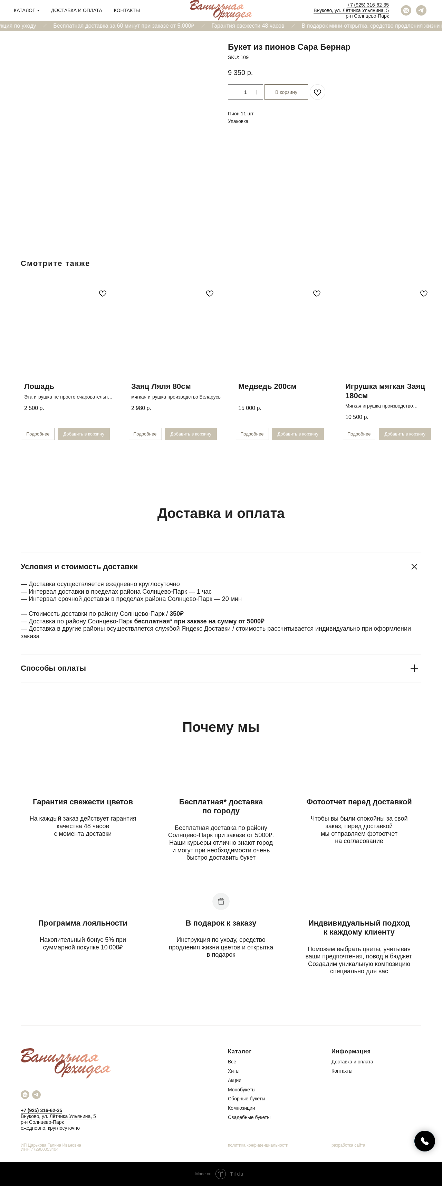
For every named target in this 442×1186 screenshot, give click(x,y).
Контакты (127, 10)
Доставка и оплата (76, 10)
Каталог (24, 10)
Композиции (241, 1108)
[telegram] (421, 10)
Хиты (234, 1071)
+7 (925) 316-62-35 (368, 5)
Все (232, 1061)
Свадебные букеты (249, 1117)
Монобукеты (242, 1089)
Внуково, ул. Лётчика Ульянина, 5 (351, 10)
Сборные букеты (246, 1098)
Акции (234, 1080)
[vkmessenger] (406, 10)
